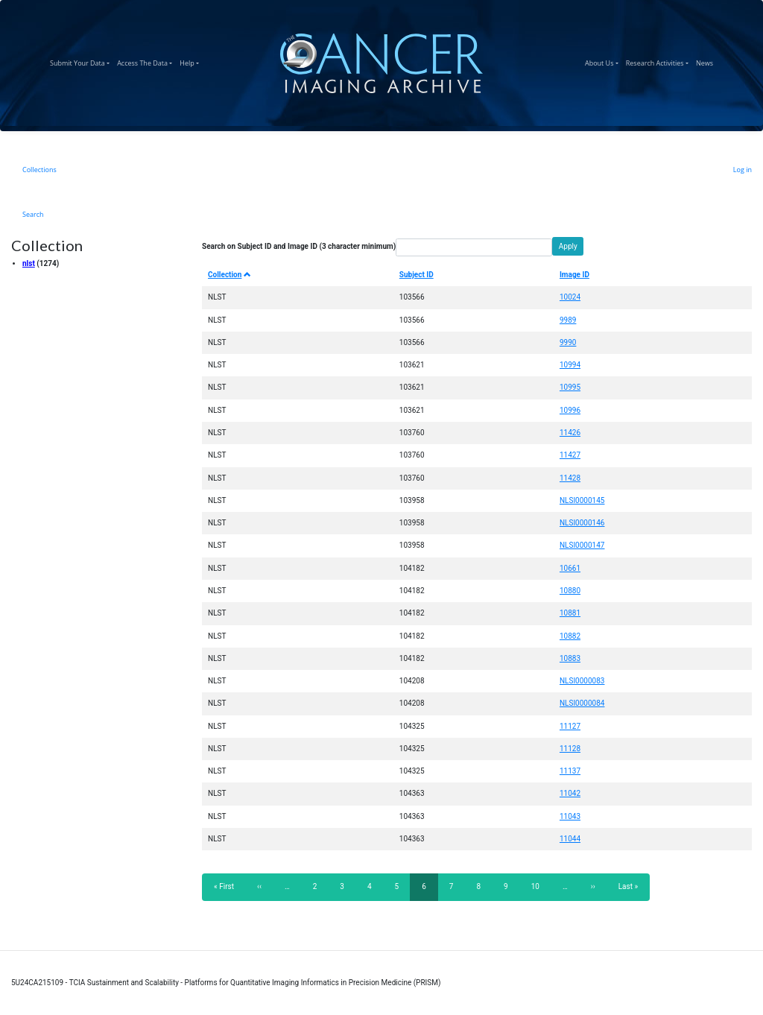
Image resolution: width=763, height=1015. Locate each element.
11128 (570, 748)
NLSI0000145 (582, 500)
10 (539, 886)
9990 (568, 342)
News (706, 61)
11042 (570, 793)
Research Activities (659, 61)
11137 (570, 771)
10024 (570, 297)
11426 (570, 433)
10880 (570, 590)
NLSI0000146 (582, 523)
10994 (570, 365)
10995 (570, 387)
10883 (570, 658)
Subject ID (416, 275)
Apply (568, 246)
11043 (570, 816)
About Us (603, 61)
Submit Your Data (81, 61)
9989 (568, 320)
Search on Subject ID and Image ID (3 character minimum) (299, 246)
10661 (570, 568)
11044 (570, 839)
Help (191, 61)
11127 (570, 726)
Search (33, 214)
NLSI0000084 (582, 703)
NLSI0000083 (582, 681)
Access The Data (146, 61)
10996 (570, 410)
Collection (229, 275)
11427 (570, 455)
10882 (570, 636)
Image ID (574, 275)
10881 (570, 613)
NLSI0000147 (582, 545)
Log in (742, 169)
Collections (39, 169)
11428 (570, 478)
